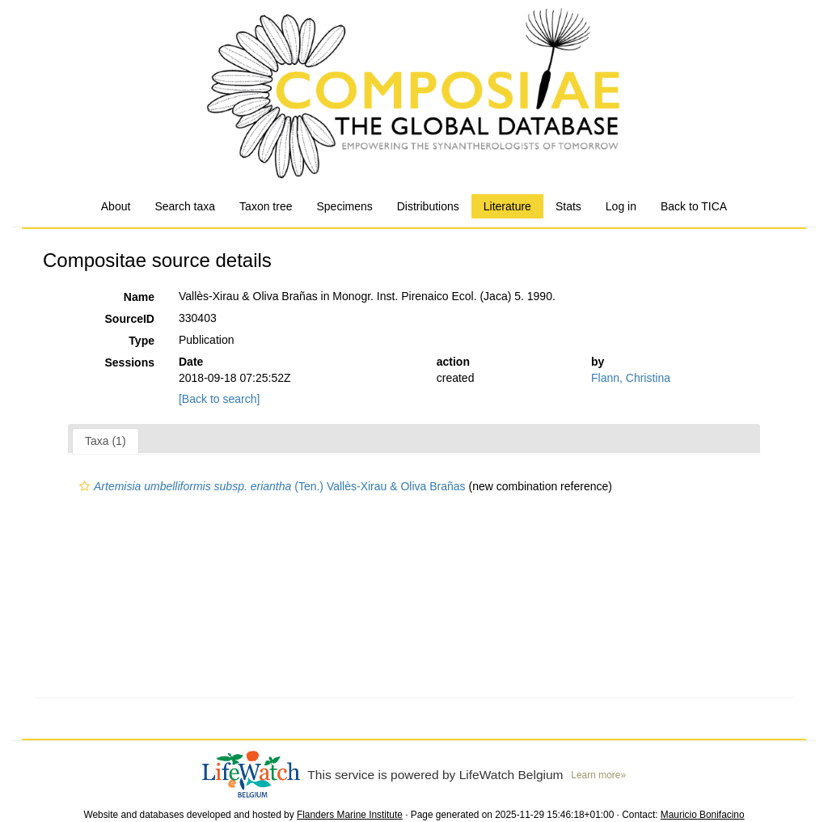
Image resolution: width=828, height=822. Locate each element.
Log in (621, 206)
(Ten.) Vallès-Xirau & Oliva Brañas (270, 486)
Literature (507, 206)
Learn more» (598, 775)
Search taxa (184, 206)
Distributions (428, 206)
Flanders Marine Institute (350, 814)
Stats (568, 206)
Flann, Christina (630, 377)
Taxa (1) (105, 440)
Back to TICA (694, 206)
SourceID (129, 318)
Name (139, 296)
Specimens (344, 206)
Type (141, 340)
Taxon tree (265, 206)
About (116, 206)
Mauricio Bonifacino (703, 814)
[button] (84, 486)
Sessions (129, 362)
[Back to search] (219, 398)
